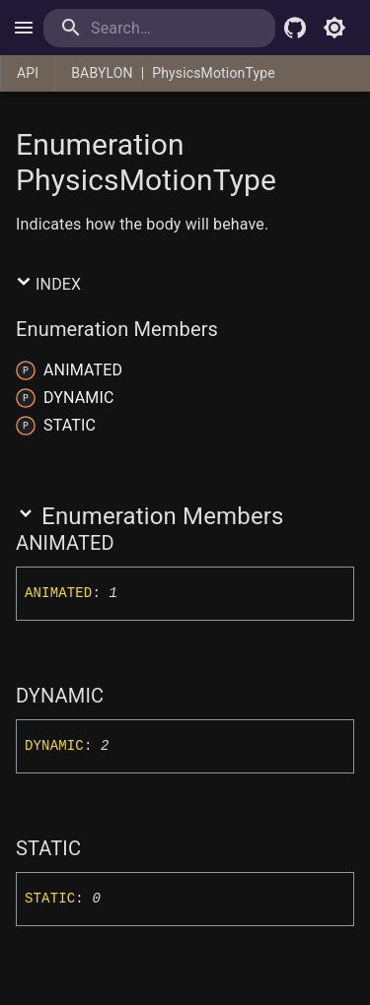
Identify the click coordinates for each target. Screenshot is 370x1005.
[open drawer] (23, 27)
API (27, 73)
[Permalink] (127, 543)
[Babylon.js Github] (295, 27)
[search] (159, 28)
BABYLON (101, 73)
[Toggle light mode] (334, 27)
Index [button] (48, 284)
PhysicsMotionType (213, 73)
